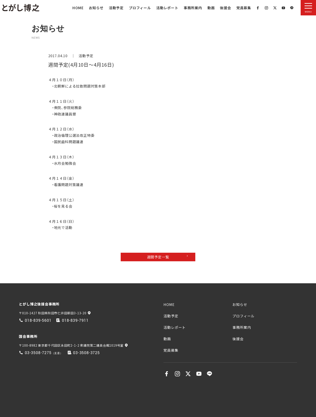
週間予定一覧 (158, 257)
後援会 (225, 7)
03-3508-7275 (38, 353)
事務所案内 (193, 7)
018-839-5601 (38, 320)
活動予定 (116, 7)
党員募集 (243, 7)
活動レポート (167, 7)
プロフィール (140, 7)
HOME (77, 7)
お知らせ (96, 7)
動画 (211, 7)
